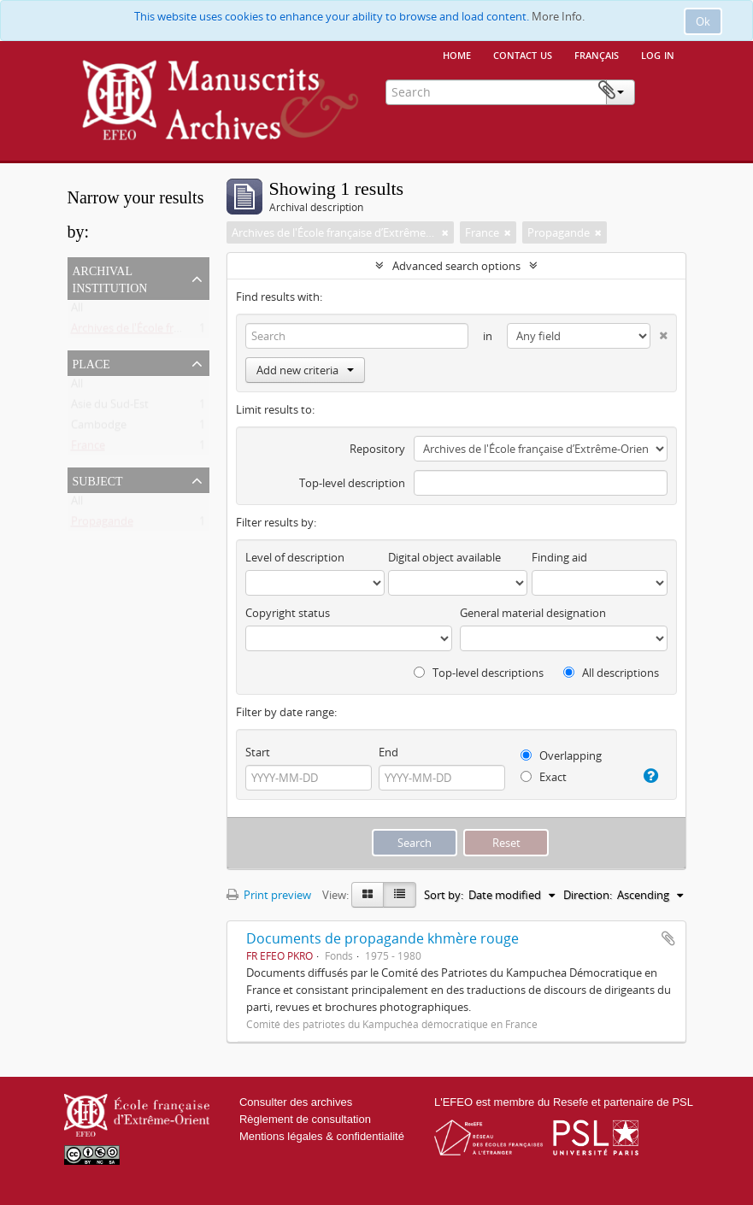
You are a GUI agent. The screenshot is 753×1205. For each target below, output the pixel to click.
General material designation (533, 612)
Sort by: (443, 894)
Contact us (522, 53)
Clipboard (659, 90)
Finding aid (559, 557)
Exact (544, 777)
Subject (98, 479)
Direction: (587, 894)
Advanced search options (456, 265)
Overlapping (561, 755)
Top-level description (352, 483)
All (77, 311)
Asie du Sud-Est (110, 407)
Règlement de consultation (305, 1119)
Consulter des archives (295, 1102)
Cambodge (98, 428)
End (388, 752)
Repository (377, 448)
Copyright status (287, 612)
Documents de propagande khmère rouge (382, 938)
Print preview (268, 894)
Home (457, 53)
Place (91, 362)
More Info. (558, 16)
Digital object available (444, 557)
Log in (657, 53)
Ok (703, 21)
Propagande (102, 524)
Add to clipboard (668, 938)
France (88, 448)
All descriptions (611, 672)
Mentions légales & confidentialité (321, 1136)
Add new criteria (305, 370)
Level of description (294, 557)
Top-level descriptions (479, 672)
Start (257, 752)
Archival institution (110, 278)
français (596, 53)
